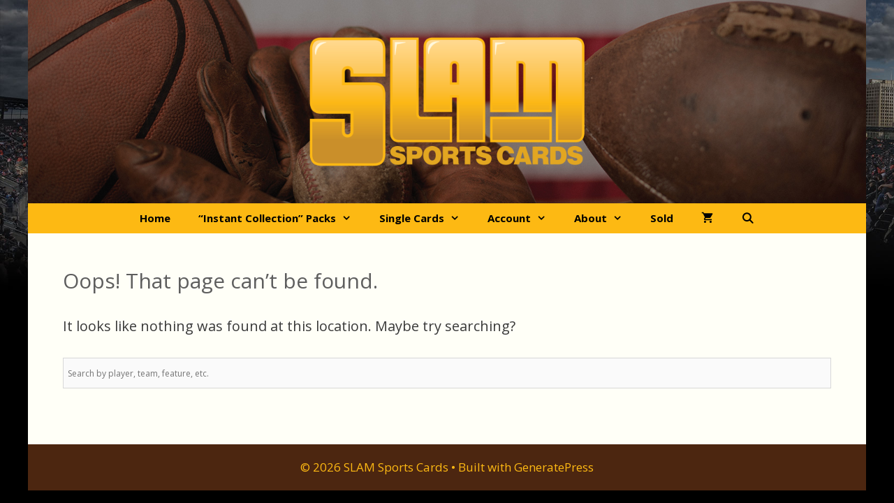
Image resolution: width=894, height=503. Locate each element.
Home (155, 218)
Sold (661, 218)
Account (524, 218)
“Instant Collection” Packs (281, 218)
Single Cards (426, 218)
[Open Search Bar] (747, 218)
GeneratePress (554, 467)
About (605, 218)
